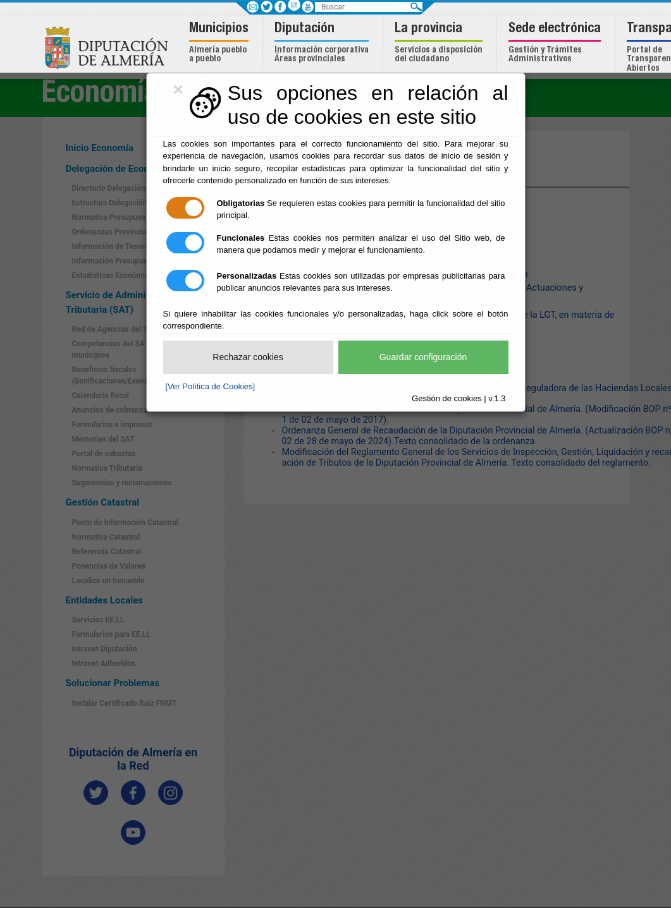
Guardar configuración (423, 357)
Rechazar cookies (247, 357)
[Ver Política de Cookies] (210, 386)
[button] (220, 43)
